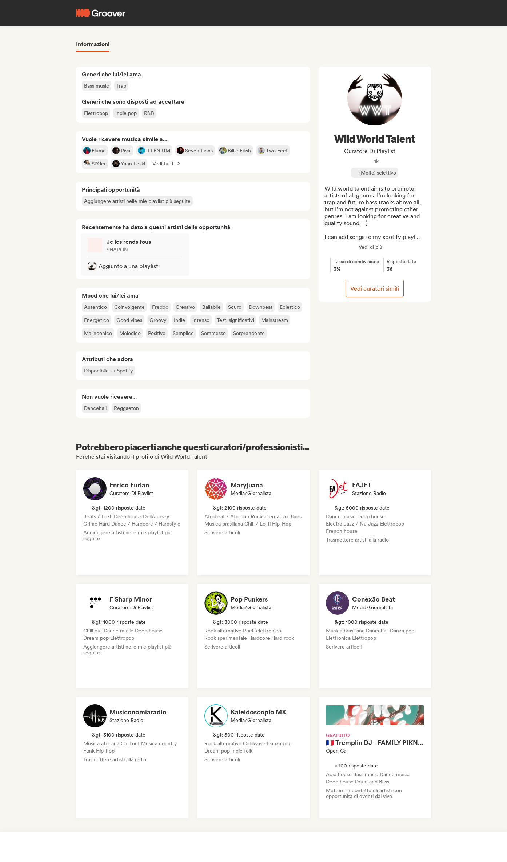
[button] (166, 164)
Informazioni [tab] (92, 44)
